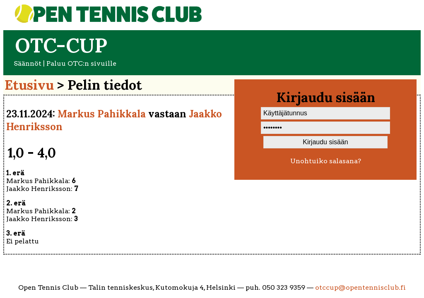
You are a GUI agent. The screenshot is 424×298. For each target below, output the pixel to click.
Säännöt (27, 63)
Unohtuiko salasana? (325, 161)
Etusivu (29, 84)
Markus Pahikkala (102, 113)
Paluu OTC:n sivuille (81, 63)
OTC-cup (61, 45)
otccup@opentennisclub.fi (360, 287)
